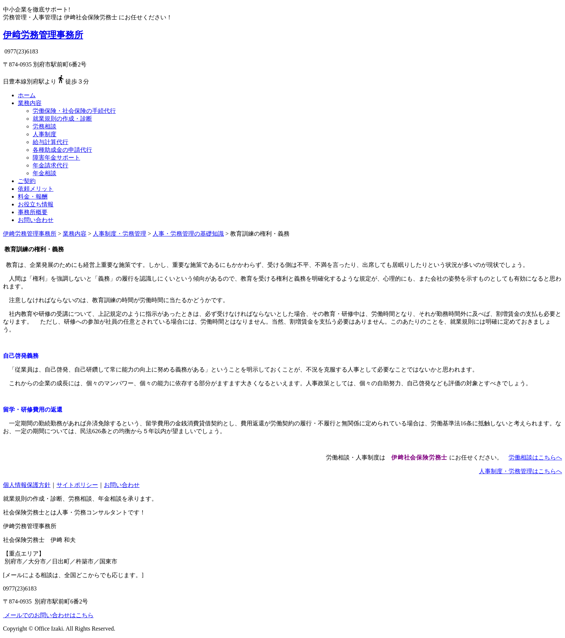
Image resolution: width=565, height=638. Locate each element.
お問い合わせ (35, 220)
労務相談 (44, 126)
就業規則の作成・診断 (62, 118)
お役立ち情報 (35, 204)
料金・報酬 (33, 196)
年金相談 (44, 173)
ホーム (27, 95)
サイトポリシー (77, 485)
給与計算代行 (50, 142)
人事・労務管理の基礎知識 (188, 233)
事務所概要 (33, 212)
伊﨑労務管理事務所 (43, 35)
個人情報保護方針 (26, 485)
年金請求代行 (50, 165)
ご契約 (27, 181)
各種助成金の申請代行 (62, 150)
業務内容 (30, 103)
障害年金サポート (56, 157)
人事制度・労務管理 (119, 233)
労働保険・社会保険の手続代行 (74, 111)
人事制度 (44, 134)
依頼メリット (35, 189)
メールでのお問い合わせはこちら (48, 615)
